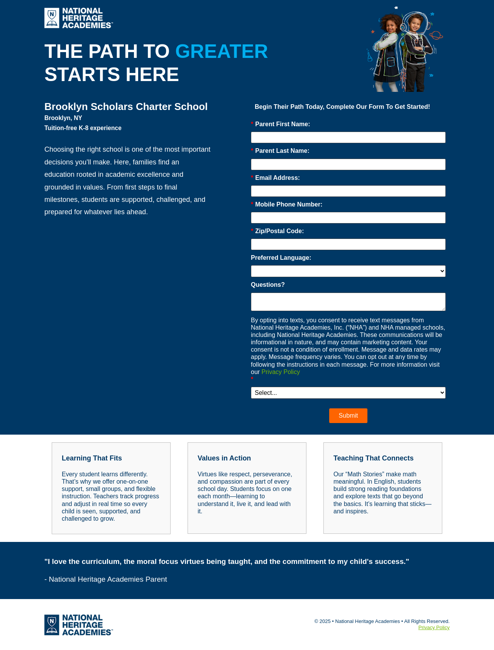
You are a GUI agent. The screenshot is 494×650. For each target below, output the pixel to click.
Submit (348, 415)
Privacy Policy (281, 372)
